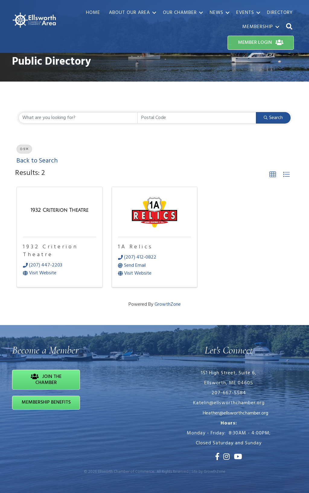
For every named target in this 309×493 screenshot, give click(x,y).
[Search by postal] (196, 118)
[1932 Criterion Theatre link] (59, 211)
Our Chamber (180, 13)
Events (245, 13)
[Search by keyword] (78, 118)
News (216, 13)
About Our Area (129, 13)
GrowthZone (167, 304)
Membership (257, 27)
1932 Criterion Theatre (50, 251)
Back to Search (37, 161)
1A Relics (135, 247)
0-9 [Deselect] (24, 149)
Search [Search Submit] (273, 118)
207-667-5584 (229, 393)
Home (93, 13)
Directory (280, 13)
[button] (289, 26)
